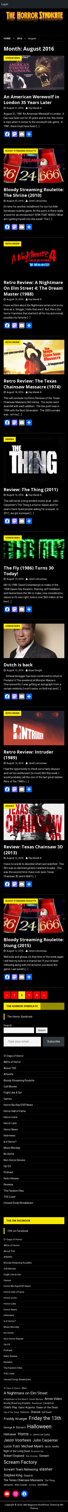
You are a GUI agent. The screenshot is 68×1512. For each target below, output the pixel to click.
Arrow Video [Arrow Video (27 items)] (53, 1399)
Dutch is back (18, 665)
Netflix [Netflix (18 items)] (55, 1446)
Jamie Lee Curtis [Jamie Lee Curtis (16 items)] (41, 1434)
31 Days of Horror (14, 1055)
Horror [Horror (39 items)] (23, 1434)
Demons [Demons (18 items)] (24, 1412)
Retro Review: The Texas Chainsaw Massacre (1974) (32, 384)
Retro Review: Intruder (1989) (28, 754)
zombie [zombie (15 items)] (32, 1485)
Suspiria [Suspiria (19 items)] (28, 1475)
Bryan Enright (35, 670)
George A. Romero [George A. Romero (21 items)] (15, 1427)
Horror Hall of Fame (15, 1111)
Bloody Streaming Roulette (19, 1080)
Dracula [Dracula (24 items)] (35, 1412)
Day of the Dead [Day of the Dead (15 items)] (11, 1412)
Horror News (11, 1129)
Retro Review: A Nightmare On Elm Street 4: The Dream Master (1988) (33, 288)
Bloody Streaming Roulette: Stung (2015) (34, 942)
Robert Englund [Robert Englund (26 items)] (14, 1456)
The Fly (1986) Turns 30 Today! (29, 570)
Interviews (9, 1135)
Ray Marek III (35, 108)
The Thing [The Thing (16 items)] (50, 1480)
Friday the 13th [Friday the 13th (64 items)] (45, 1418)
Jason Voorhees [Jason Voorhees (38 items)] (17, 1440)
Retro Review (11, 1178)
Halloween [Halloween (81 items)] (39, 1426)
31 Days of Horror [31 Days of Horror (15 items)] (12, 1388)
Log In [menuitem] (4, 4)
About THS (10, 1068)
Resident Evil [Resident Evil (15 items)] (37, 1451)
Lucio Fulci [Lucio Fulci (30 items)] (12, 1446)
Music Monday (12, 1147)
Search (8, 1025)
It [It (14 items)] (30, 1434)
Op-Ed (7, 1166)
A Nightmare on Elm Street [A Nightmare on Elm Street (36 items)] (26, 1393)
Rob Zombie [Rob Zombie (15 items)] (32, 1456)
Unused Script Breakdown (18, 1202)
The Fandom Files (14, 1190)
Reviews (8, 1184)
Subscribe (53, 1041)
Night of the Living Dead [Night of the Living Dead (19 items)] (17, 1451)
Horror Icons (10, 1117)
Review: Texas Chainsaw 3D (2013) (33, 849)
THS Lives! (9, 1196)
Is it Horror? (10, 1141)
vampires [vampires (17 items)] (8, 1484)
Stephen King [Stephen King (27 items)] (13, 1475)
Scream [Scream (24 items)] (44, 1456)
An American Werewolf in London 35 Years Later (31, 99)
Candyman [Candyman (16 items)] (48, 1403)
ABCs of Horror (12, 1061)
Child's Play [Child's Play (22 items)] (10, 1407)
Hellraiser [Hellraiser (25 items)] (10, 1434)
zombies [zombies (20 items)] (43, 1484)
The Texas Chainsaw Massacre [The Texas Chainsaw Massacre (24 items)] (23, 1480)
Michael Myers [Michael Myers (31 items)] (32, 1446)
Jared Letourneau (37, 200)
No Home (9, 1153)
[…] (37, 126)
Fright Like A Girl (13, 1092)
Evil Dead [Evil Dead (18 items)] (46, 1412)
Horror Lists (10, 1123)
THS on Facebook (18, 1220)
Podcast (8, 1172)
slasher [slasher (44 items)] (46, 1469)
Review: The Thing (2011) (31, 489)
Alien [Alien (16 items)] (24, 1388)
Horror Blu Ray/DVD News (18, 1104)
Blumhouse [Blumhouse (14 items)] (37, 1403)
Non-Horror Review (14, 1160)
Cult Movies (10, 1086)
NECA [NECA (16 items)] (48, 1446)
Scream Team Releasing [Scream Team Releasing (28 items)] (21, 1469)
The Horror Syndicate (22, 1006)
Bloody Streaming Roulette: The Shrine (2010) (34, 192)
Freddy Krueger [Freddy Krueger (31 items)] (15, 1419)
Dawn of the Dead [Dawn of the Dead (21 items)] (47, 1407)
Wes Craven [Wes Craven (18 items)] (21, 1484)
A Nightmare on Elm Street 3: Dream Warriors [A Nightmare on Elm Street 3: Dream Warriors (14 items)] (23, 1399)
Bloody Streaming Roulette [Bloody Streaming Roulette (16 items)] (17, 1403)
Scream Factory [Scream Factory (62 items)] (20, 1462)
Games (8, 1098)
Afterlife (8, 1074)
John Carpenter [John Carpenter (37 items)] (45, 1440)
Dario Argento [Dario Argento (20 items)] (26, 1407)
